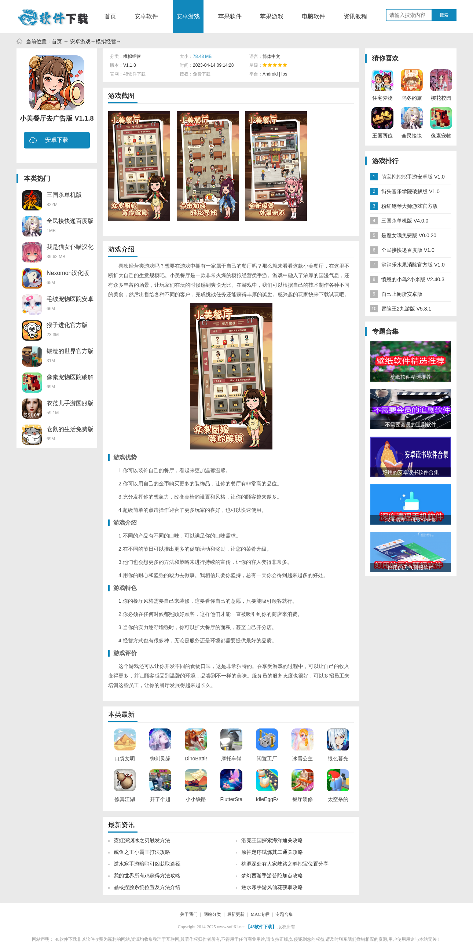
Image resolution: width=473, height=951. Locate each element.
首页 (110, 16)
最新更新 (236, 914)
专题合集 (284, 914)
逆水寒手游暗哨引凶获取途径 (147, 864)
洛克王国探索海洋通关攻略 (272, 840)
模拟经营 (106, 41)
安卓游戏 (188, 16)
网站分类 (212, 914)
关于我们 (189, 914)
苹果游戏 (271, 16)
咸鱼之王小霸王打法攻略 (142, 852)
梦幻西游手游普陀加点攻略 (272, 875)
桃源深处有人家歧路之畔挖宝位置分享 (285, 864)
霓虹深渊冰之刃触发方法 (142, 840)
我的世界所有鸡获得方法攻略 (147, 875)
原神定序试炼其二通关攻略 (272, 852)
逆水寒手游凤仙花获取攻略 (272, 887)
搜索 (444, 15)
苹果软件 (230, 16)
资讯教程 (355, 16)
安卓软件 (146, 16)
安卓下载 (49, 140)
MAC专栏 (260, 914)
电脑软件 (313, 16)
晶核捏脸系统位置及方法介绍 (147, 887)
